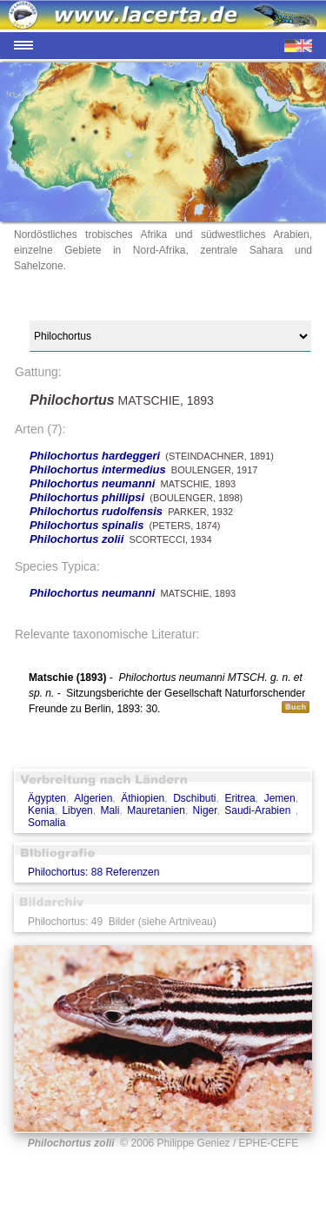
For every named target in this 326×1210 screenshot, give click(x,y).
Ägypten (47, 798)
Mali (109, 810)
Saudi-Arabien (259, 810)
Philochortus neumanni (92, 483)
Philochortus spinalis (86, 525)
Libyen (77, 810)
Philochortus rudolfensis (96, 511)
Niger (205, 810)
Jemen (280, 798)
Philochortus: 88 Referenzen (93, 872)
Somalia (46, 823)
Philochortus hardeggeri (95, 455)
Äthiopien (142, 798)
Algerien (93, 798)
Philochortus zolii (76, 538)
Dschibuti (194, 798)
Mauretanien (156, 810)
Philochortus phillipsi (87, 497)
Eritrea (239, 798)
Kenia (41, 810)
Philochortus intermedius (98, 469)
